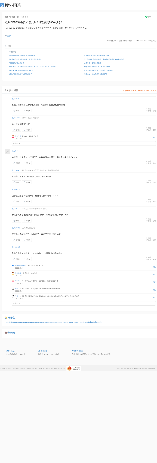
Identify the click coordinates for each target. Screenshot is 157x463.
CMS (55, 105)
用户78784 (15, 170)
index (7, 322)
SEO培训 (21, 354)
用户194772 (16, 209)
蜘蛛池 (11, 333)
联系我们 (9, 368)
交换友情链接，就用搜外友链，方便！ (139, 90)
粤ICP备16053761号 (58, 368)
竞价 (9, 36)
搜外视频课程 (11, 354)
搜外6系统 (92, 354)
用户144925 (16, 118)
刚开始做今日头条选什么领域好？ (95, 74)
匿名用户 (15, 151)
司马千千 (18, 136)
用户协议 (16, 368)
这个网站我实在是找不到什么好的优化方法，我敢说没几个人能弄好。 (33, 66)
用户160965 (16, 247)
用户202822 (16, 189)
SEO (11, 5)
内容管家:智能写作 (79, 354)
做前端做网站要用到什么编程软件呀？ (22, 55)
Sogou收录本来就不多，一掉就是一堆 (97, 66)
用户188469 (16, 99)
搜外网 (8, 17)
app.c (16, 322)
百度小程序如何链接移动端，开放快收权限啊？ (25, 59)
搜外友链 (41, 354)
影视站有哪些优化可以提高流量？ (20, 74)
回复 (154, 137)
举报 (8, 46)
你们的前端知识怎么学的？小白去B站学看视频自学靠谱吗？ (105, 59)
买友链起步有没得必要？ (17, 63)
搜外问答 (16, 17)
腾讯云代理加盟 (20, 265)
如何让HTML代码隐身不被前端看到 (21, 70)
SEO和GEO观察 (103, 354)
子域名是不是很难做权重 (92, 63)
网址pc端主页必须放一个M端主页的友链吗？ (99, 70)
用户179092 (16, 228)
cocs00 (17, 281)
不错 (16, 288)
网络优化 (18, 273)
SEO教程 (55, 354)
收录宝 (11, 317)
